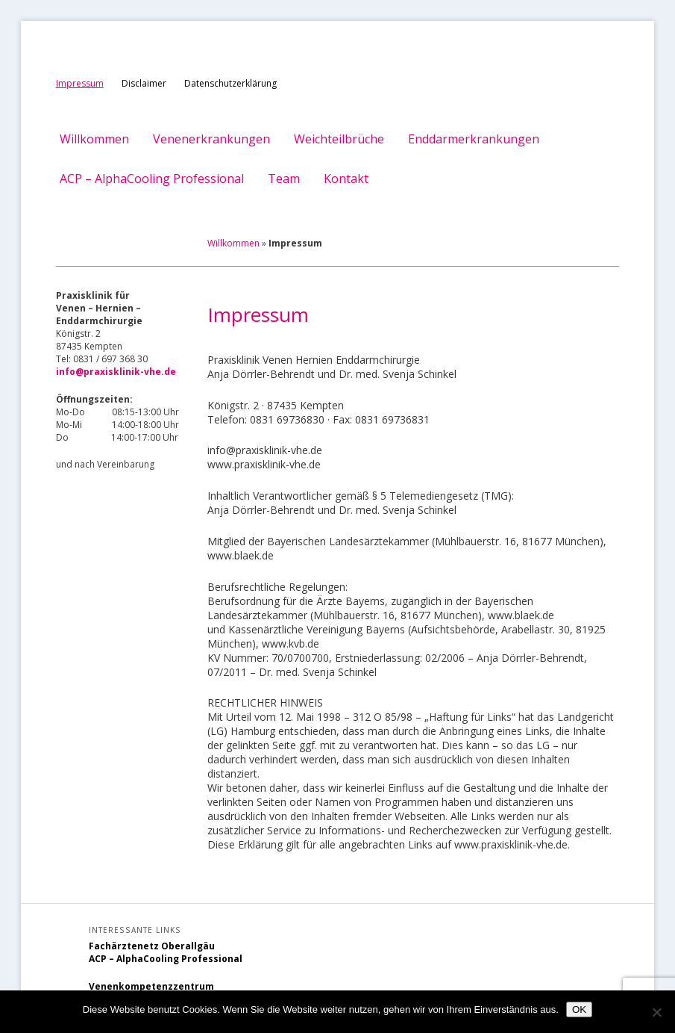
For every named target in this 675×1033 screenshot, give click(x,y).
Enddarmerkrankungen (473, 139)
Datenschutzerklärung (230, 83)
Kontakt (346, 178)
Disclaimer (144, 83)
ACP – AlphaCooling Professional (152, 178)
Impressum (80, 83)
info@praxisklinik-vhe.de (116, 371)
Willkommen (94, 139)
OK (579, 1009)
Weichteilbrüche (339, 139)
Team (284, 178)
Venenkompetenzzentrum (151, 986)
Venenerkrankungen (211, 139)
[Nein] (656, 1012)
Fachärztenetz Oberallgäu (152, 946)
